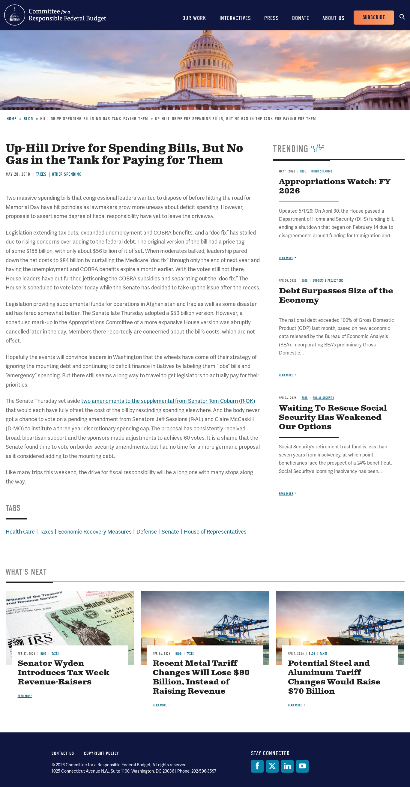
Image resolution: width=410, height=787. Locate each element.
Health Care (20, 531)
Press (271, 18)
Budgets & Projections (328, 281)
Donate (300, 18)
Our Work (194, 18)
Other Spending (66, 174)
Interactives (235, 18)
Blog (28, 118)
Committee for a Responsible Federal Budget (55, 14)
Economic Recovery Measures (95, 531)
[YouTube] (302, 766)
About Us (333, 18)
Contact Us (63, 753)
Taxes (41, 174)
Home (11, 118)
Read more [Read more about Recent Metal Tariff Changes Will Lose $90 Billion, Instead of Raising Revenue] (160, 705)
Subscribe (374, 17)
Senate (170, 531)
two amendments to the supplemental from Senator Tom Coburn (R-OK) (168, 400)
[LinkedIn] (287, 766)
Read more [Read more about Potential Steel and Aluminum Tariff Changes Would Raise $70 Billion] (295, 705)
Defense (146, 531)
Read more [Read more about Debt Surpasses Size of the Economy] (286, 375)
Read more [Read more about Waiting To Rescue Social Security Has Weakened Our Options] (286, 494)
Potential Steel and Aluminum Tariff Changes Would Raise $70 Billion (334, 677)
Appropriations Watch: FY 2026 (335, 186)
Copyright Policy (101, 753)
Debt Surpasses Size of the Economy (336, 296)
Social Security (323, 398)
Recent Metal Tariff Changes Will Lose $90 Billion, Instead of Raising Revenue (201, 677)
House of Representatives (215, 531)
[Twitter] (272, 766)
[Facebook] (257, 766)
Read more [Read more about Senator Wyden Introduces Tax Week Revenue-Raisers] (25, 696)
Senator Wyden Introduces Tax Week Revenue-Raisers (63, 672)
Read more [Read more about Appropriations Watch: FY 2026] (286, 258)
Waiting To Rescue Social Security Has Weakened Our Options (333, 417)
